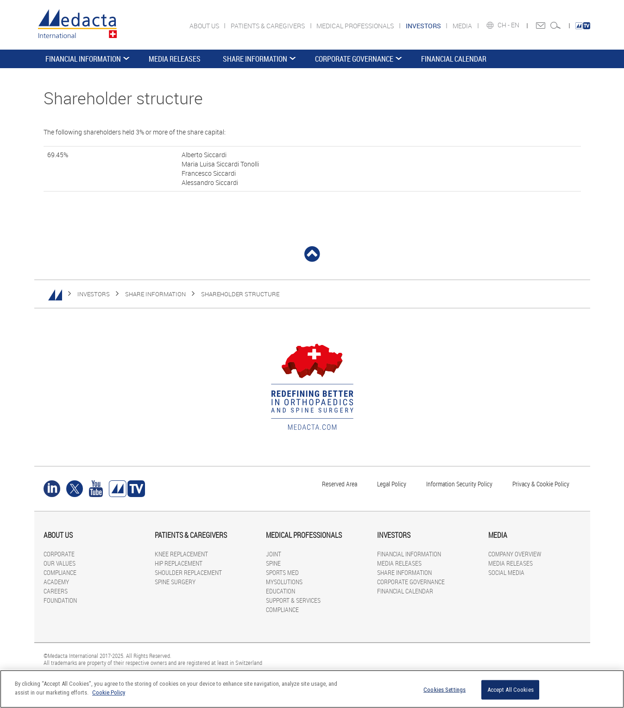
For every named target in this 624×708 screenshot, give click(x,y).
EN (516, 25)
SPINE (273, 563)
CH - (504, 25)
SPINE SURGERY (175, 581)
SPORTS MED (282, 572)
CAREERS (56, 591)
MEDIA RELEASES (175, 59)
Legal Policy (391, 483)
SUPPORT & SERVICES (293, 600)
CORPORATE (59, 553)
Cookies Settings (444, 689)
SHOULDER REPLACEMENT (188, 572)
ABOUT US (205, 25)
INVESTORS (93, 294)
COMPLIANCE (60, 572)
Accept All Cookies (510, 689)
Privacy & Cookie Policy (540, 483)
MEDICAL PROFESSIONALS (355, 25)
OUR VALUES (60, 563)
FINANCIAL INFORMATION (83, 59)
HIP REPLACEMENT (178, 563)
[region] (312, 689)
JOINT (273, 553)
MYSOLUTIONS (284, 581)
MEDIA (463, 25)
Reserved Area (339, 483)
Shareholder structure (240, 294)
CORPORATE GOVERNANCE (354, 59)
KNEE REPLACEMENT (181, 553)
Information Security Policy (459, 483)
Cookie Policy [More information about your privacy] (108, 692)
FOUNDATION (60, 600)
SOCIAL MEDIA (506, 572)
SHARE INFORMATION (255, 59)
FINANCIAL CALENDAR (453, 59)
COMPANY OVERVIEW (514, 553)
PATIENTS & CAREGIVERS (268, 25)
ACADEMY (56, 581)
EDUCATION (280, 591)
